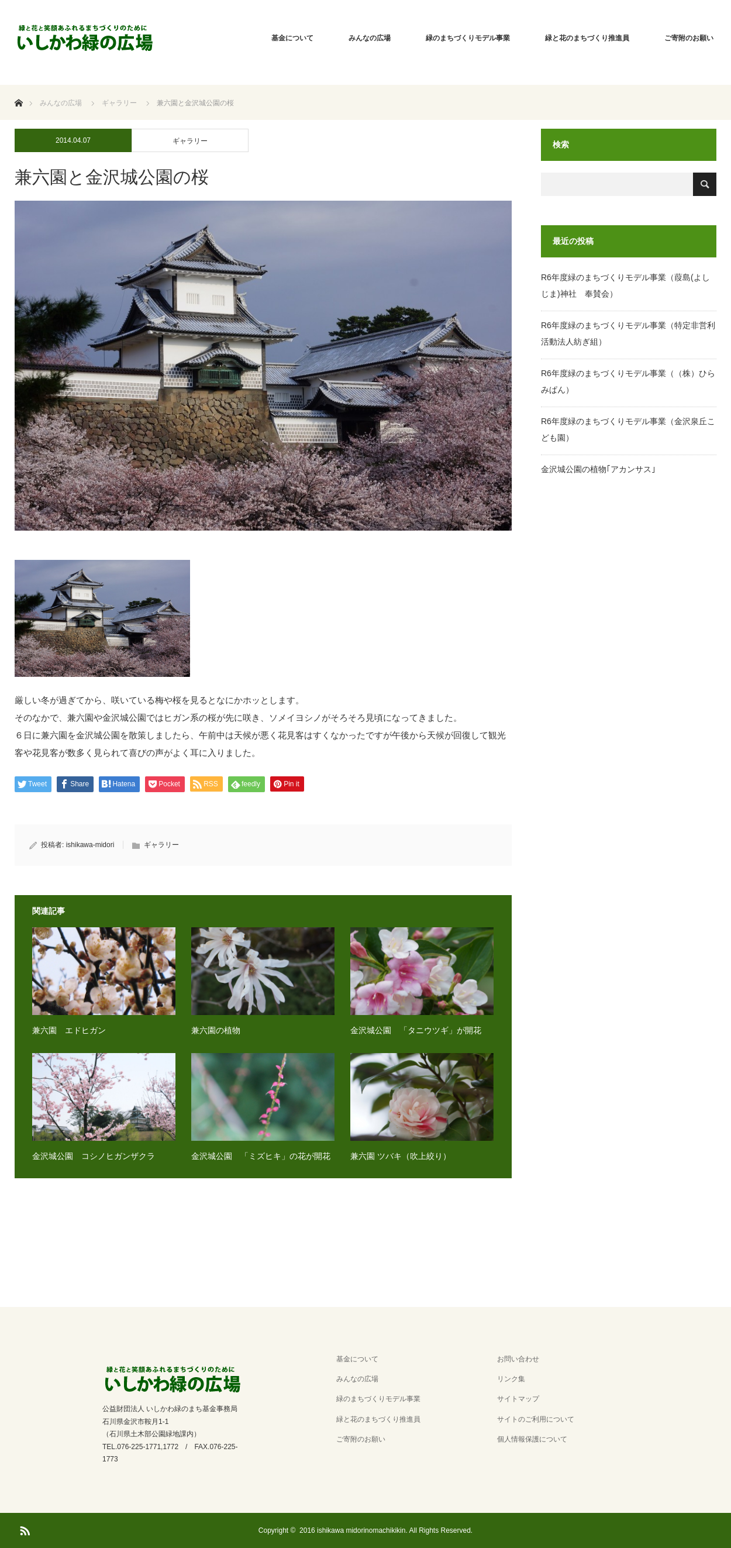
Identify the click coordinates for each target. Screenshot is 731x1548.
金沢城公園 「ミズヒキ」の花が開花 (260, 1156)
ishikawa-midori (90, 845)
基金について (292, 38)
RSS (23, 1528)
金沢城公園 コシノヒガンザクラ (93, 1156)
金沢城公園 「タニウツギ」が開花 (415, 1030)
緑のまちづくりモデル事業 (468, 38)
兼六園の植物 (215, 1030)
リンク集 (511, 1379)
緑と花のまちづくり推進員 (587, 38)
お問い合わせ (518, 1359)
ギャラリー (190, 141)
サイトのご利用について (535, 1419)
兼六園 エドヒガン (69, 1030)
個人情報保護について (532, 1439)
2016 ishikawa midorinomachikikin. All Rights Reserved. (386, 1530)
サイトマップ (518, 1399)
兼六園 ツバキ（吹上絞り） (400, 1156)
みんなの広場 (370, 38)
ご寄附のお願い (688, 38)
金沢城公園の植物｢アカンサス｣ (598, 469)
